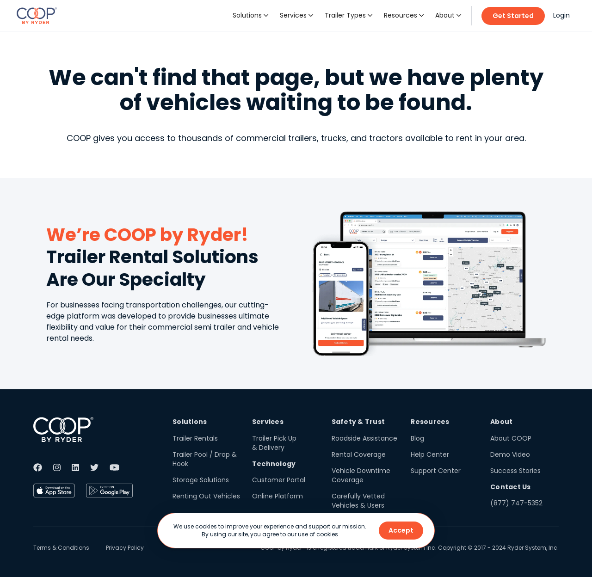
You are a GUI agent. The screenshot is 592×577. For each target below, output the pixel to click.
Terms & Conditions (61, 548)
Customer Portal (278, 480)
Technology (274, 463)
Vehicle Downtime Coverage (361, 475)
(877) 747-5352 (516, 503)
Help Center (430, 454)
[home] (37, 15)
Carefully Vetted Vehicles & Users (358, 500)
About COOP (510, 438)
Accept (400, 530)
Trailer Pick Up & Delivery (274, 443)
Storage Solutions (201, 480)
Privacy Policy (125, 548)
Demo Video (510, 454)
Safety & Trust (358, 421)
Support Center (436, 470)
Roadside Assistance (364, 438)
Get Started (513, 15)
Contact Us (510, 486)
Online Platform (277, 496)
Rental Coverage (359, 454)
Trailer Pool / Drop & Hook (205, 459)
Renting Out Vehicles (206, 496)
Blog (417, 438)
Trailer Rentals (195, 438)
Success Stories (515, 470)
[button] (250, 15)
